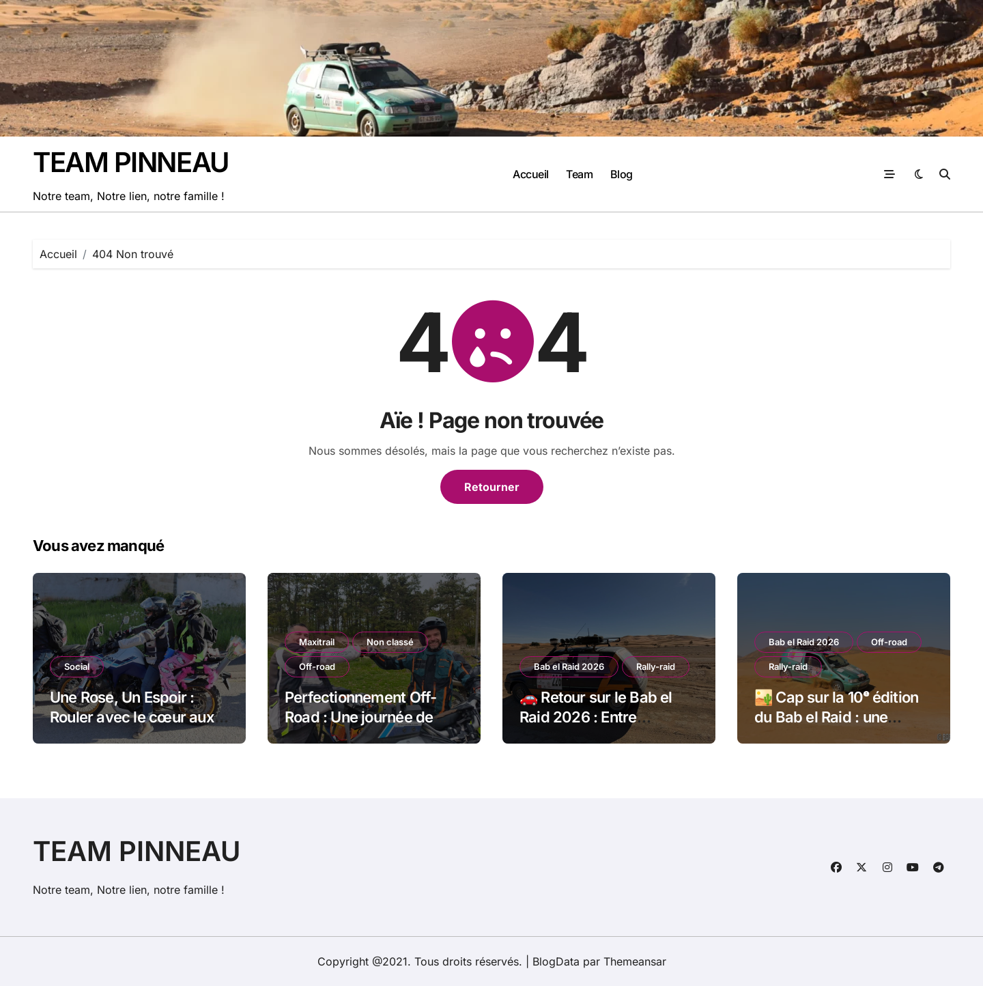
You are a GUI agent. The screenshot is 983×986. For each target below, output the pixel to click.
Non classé (390, 641)
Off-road (317, 666)
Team (579, 174)
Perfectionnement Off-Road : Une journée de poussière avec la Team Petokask (365, 726)
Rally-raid (655, 666)
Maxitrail (316, 641)
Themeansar (634, 961)
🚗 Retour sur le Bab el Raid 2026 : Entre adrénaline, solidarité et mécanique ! (599, 726)
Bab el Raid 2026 (569, 666)
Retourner (491, 487)
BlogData (556, 961)
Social (76, 666)
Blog (621, 174)
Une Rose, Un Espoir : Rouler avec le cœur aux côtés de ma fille (132, 716)
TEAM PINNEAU (131, 162)
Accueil (531, 174)
